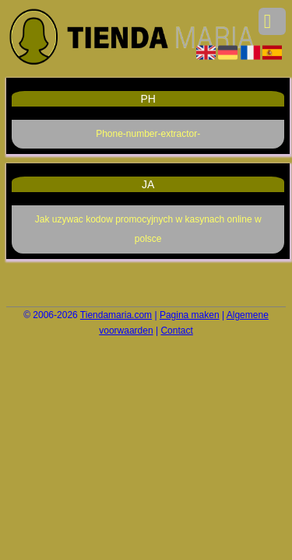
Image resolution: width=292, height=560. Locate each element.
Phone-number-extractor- (148, 133)
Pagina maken (190, 315)
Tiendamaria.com (116, 315)
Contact (176, 330)
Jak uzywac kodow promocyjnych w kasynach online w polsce (148, 229)
